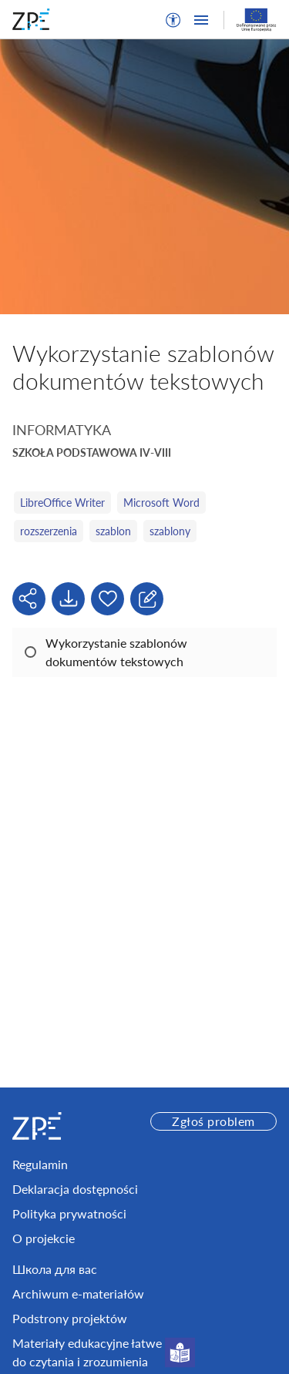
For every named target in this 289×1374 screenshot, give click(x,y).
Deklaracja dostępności (75, 1188)
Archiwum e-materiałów (78, 1293)
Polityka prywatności (69, 1213)
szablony (170, 531)
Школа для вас (54, 1269)
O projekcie (43, 1238)
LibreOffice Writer (62, 502)
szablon (113, 531)
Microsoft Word (161, 502)
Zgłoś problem (213, 1121)
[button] (173, 20)
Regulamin (40, 1164)
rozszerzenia (48, 531)
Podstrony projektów (69, 1318)
